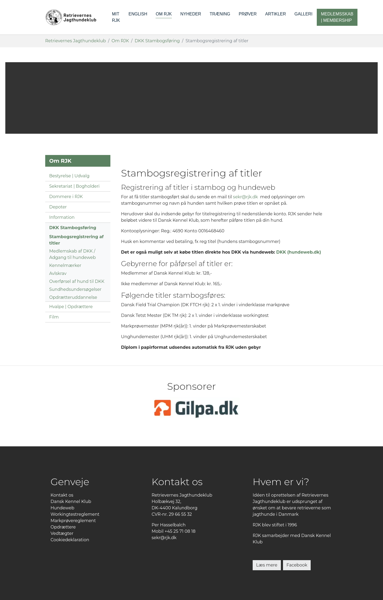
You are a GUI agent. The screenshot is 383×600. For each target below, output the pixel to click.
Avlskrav (57, 273)
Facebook (296, 565)
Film (54, 317)
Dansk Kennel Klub (71, 501)
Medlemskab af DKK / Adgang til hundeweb (72, 254)
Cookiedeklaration (70, 539)
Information (61, 217)
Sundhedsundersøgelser (75, 289)
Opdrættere (63, 527)
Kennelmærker (65, 265)
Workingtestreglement (75, 514)
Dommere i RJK (66, 196)
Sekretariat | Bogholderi (74, 186)
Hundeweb (62, 507)
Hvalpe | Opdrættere (71, 306)
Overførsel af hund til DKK (76, 281)
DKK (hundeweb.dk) (298, 252)
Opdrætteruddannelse (73, 297)
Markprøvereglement (73, 520)
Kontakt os (62, 495)
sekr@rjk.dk (245, 196)
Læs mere (266, 565)
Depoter (58, 206)
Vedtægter (62, 533)
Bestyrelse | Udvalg (69, 175)
